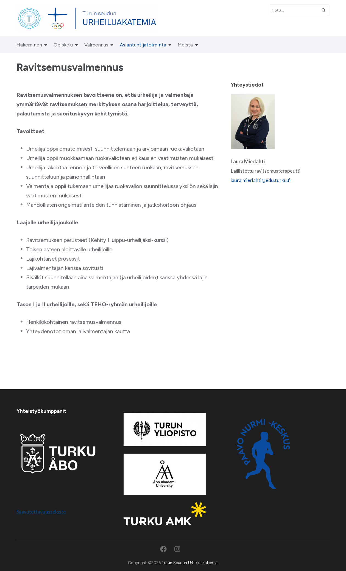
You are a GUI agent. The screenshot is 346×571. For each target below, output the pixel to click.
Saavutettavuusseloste (41, 512)
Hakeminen (29, 45)
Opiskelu (63, 45)
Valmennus (96, 45)
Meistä (185, 45)
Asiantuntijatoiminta (143, 45)
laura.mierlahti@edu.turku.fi (261, 180)
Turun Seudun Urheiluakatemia (189, 562)
